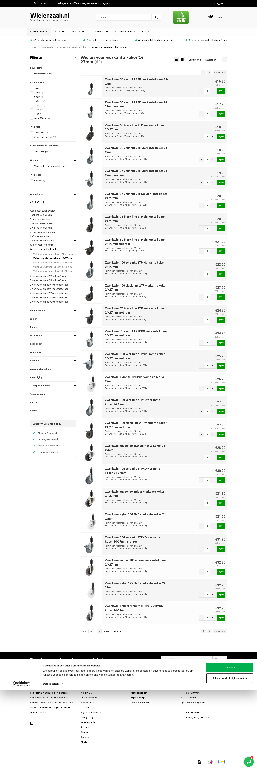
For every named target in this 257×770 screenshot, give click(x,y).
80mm (38, 99)
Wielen (33, 321)
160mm (39, 116)
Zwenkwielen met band (42, 243)
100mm (39, 103)
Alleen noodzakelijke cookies (230, 758)
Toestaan (229, 747)
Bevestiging (36, 380)
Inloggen (218, 3)
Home (33, 50)
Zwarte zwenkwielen (41, 230)
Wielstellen (36, 354)
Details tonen (51, 763)
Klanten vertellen (125, 34)
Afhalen (59, 34)
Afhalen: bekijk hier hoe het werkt (154, 42)
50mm (38, 91)
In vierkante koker (44, 76)
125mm (39, 108)
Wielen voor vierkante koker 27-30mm (52, 265)
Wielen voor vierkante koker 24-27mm (110, 50)
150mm (39, 112)
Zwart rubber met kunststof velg (50, 168)
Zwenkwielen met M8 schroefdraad (48, 283)
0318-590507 (41, 3)
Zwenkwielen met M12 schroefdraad (49, 291)
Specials (34, 363)
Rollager (39, 183)
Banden (34, 329)
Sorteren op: (195, 62)
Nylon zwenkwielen (40, 221)
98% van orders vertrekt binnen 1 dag (206, 42)
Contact (146, 34)
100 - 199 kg (41, 154)
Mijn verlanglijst (138, 700)
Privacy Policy (87, 720)
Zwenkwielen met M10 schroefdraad (49, 287)
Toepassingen (100, 34)
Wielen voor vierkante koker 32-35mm (52, 269)
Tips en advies (78, 34)
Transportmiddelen (40, 388)
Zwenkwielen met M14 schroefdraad (49, 295)
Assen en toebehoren (41, 371)
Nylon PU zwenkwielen (41, 226)
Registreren (136, 690)
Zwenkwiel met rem (45, 139)
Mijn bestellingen (139, 695)
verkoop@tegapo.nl (195, 705)
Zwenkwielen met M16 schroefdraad (49, 300)
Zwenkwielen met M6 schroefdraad (48, 278)
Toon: (83, 633)
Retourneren (86, 729)
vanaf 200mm (42, 120)
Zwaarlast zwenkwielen (42, 234)
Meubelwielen (37, 313)
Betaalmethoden (88, 725)
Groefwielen (36, 338)
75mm (38, 95)
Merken (34, 405)
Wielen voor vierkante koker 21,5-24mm (53, 256)
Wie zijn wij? (86, 695)
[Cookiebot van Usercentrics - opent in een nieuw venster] (21, 763)
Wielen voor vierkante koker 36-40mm (52, 273)
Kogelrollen (36, 346)
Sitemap (85, 734)
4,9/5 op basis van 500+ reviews (48, 42)
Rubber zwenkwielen (41, 217)
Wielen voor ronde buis (41, 247)
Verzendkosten (88, 705)
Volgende (219, 75)
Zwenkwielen (48, 50)
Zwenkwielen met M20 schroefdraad (49, 304)
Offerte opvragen (89, 700)
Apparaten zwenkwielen (42, 213)
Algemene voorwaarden (92, 715)
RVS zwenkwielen (39, 238)
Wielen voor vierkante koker (73, 50)
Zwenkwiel (41, 135)
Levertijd (85, 710)
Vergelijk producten (140, 705)
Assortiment (38, 34)
